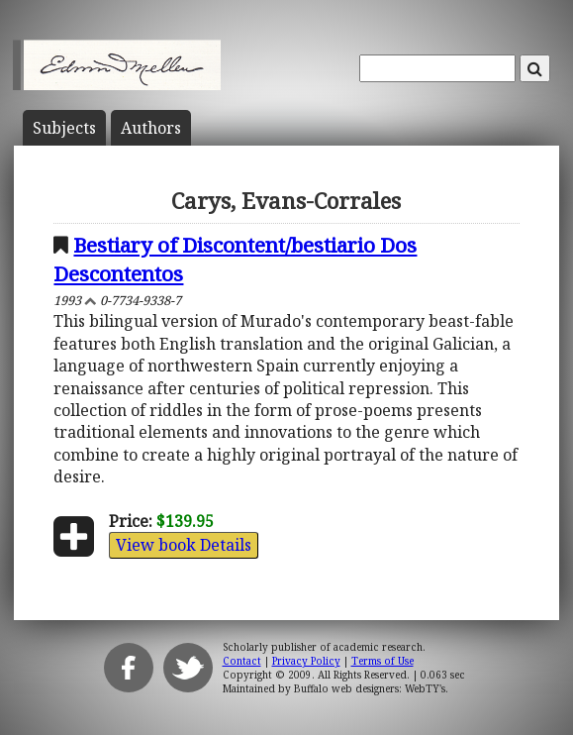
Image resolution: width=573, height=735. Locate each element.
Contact (242, 661)
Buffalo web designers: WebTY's (369, 688)
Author (151, 128)
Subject (64, 128)
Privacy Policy (306, 661)
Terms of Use (382, 661)
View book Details (183, 545)
